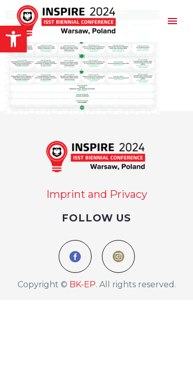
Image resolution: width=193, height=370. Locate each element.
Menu (172, 21)
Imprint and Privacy (96, 194)
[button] (13, 39)
